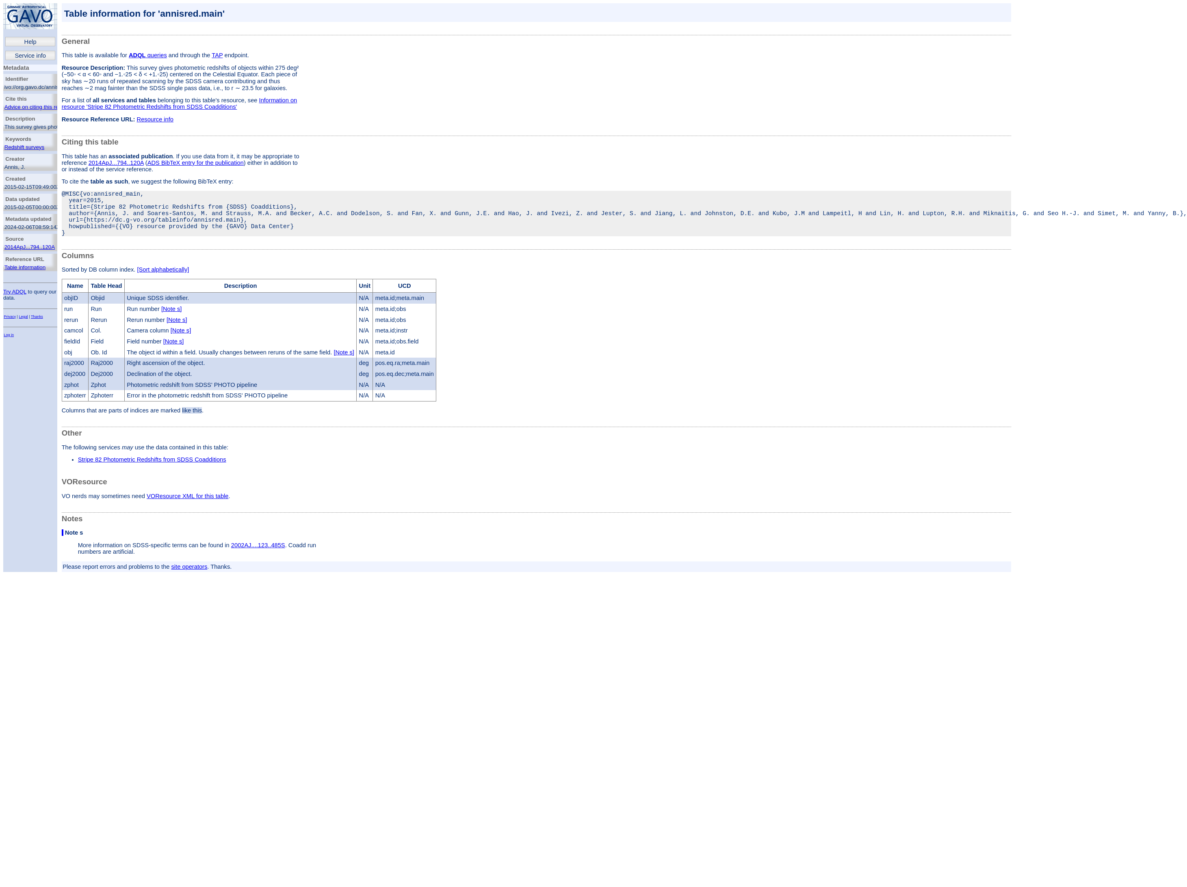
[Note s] (171, 320)
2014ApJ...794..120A (29, 247)
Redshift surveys (24, 147)
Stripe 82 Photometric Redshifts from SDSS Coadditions (152, 471)
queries (148, 55)
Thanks (37, 317)
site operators (189, 578)
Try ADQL (14, 292)
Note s (74, 544)
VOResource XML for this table (187, 507)
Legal (23, 317)
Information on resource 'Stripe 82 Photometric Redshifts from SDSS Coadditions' (179, 103)
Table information (25, 267)
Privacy (10, 317)
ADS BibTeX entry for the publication (195, 163)
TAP (217, 55)
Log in (9, 335)
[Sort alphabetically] (163, 281)
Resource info (155, 119)
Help (30, 42)
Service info (30, 55)
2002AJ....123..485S (258, 556)
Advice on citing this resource (39, 107)
